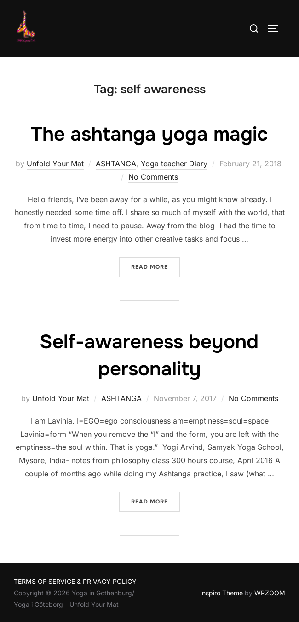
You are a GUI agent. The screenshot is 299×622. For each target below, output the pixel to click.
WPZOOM (269, 593)
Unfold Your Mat (55, 163)
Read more (155, 266)
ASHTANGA (116, 163)
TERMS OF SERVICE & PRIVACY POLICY (75, 581)
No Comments (153, 176)
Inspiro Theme (221, 593)
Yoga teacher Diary (174, 163)
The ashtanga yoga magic (149, 134)
